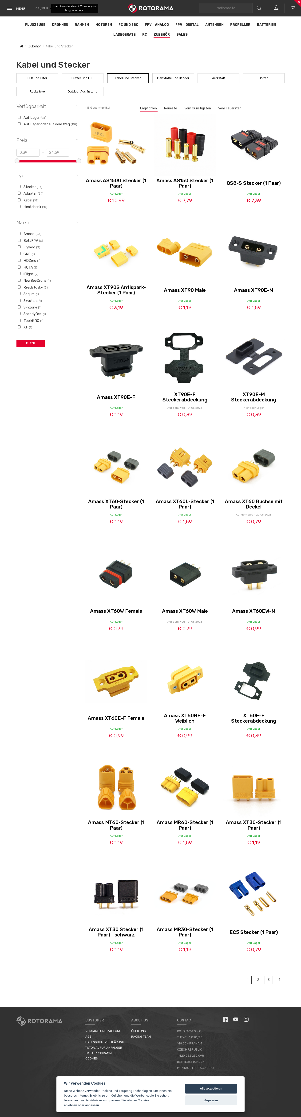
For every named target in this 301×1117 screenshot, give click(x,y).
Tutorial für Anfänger (103, 1047)
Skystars (30, 301)
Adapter (31, 193)
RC (144, 35)
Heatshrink (32, 207)
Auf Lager (32, 118)
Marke (47, 222)
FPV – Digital (187, 25)
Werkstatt (218, 78)
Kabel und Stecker (128, 78)
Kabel (28, 200)
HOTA (27, 267)
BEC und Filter (37, 78)
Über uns (138, 1031)
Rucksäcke (37, 91)
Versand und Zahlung (103, 1031)
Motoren (103, 25)
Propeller (240, 25)
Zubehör (162, 35)
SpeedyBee (32, 314)
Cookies (91, 1058)
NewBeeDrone (34, 280)
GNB (26, 254)
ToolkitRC (31, 321)
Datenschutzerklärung (104, 1042)
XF (25, 327)
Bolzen (264, 78)
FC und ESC (128, 25)
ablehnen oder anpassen (81, 1105)
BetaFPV (30, 241)
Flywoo (29, 247)
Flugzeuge (35, 25)
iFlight (28, 274)
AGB (88, 1036)
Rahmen (82, 25)
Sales (182, 35)
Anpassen (211, 1100)
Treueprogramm (98, 1053)
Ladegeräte (124, 35)
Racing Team (141, 1036)
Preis (47, 140)
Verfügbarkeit (47, 106)
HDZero (29, 260)
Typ (47, 175)
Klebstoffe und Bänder (173, 78)
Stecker (30, 187)
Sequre (28, 294)
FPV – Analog (157, 25)
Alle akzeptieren (211, 1088)
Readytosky (33, 287)
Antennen (214, 25)
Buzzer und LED (82, 78)
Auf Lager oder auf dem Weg (47, 124)
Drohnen (60, 25)
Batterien (266, 25)
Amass (29, 234)
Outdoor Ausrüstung (82, 91)
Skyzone (29, 307)
